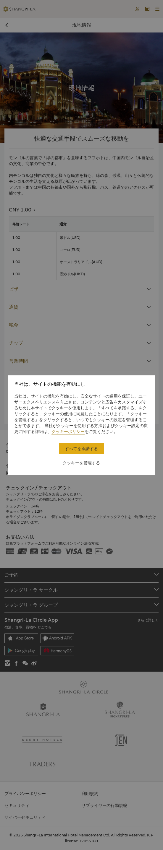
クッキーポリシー (68, 431)
